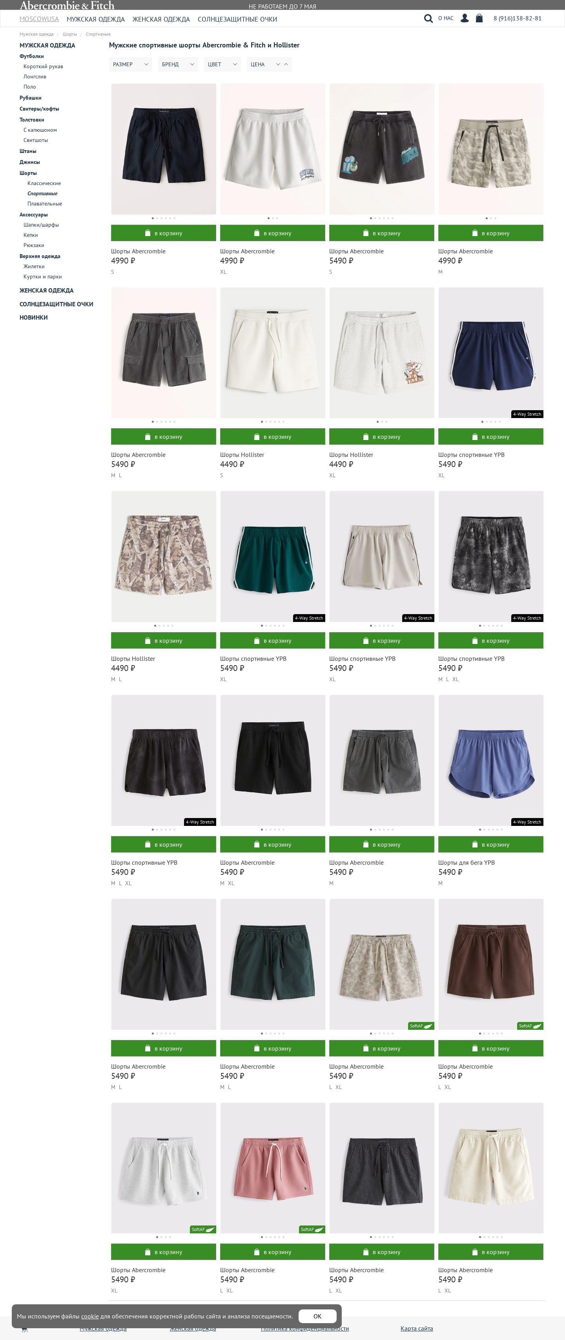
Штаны (28, 151)
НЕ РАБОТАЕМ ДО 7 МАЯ (282, 6)
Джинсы (30, 161)
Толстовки (32, 119)
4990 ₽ (123, 260)
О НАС (446, 18)
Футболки (32, 56)
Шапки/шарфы (41, 224)
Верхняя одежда (40, 256)
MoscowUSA (39, 16)
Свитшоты (36, 140)
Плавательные (44, 203)
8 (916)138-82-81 (518, 18)
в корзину (163, 233)
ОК (317, 1316)
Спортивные (42, 193)
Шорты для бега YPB (466, 862)
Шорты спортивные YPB (471, 454)
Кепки (31, 234)
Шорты (28, 172)
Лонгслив (35, 76)
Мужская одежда (96, 19)
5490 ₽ (341, 260)
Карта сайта (417, 1328)
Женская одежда (161, 19)
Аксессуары (34, 214)
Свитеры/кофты (39, 108)
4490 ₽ (232, 464)
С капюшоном (40, 129)
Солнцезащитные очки (237, 19)
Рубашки (31, 97)
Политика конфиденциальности (305, 1328)
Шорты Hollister (242, 454)
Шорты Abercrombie (138, 251)
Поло (30, 86)
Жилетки (34, 266)
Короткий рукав (43, 66)
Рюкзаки (34, 245)
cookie (90, 1316)
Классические (44, 183)
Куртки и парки (43, 276)
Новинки (34, 317)
